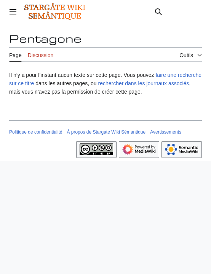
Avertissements (165, 132)
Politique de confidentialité (35, 132)
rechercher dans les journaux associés (143, 83)
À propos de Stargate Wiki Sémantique (106, 132)
